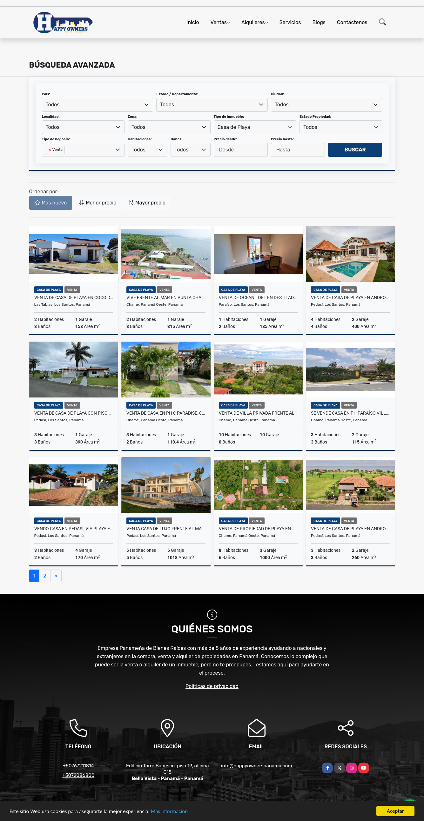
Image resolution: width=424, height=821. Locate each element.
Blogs (318, 22)
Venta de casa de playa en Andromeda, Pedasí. (350, 528)
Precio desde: (225, 139)
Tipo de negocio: (56, 139)
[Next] (56, 576)
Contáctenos (352, 22)
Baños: (176, 139)
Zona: (133, 117)
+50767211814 (78, 766)
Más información (169, 811)
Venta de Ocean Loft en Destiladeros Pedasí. (258, 297)
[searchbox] (48, 160)
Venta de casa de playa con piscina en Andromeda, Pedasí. (73, 413)
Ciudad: (277, 94)
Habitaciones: (140, 139)
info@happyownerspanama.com (256, 766)
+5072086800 (78, 775)
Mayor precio (146, 203)
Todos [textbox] (53, 105)
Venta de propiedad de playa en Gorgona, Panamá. (258, 528)
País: (46, 94)
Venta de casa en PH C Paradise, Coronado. (165, 413)
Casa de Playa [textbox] (234, 127)
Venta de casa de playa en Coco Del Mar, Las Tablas (73, 297)
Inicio (192, 22)
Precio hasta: (282, 139)
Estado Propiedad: (315, 117)
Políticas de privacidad (212, 686)
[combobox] (97, 105)
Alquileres (253, 22)
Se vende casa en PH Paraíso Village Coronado (350, 413)
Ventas (219, 22)
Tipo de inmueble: (229, 117)
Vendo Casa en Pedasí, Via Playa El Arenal (73, 528)
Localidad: (51, 117)
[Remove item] (50, 150)
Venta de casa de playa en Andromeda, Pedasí (350, 297)
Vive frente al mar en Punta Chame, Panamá (165, 297)
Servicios (290, 22)
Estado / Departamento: (177, 94)
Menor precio (97, 203)
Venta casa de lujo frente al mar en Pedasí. (165, 528)
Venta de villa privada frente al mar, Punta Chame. (258, 413)
